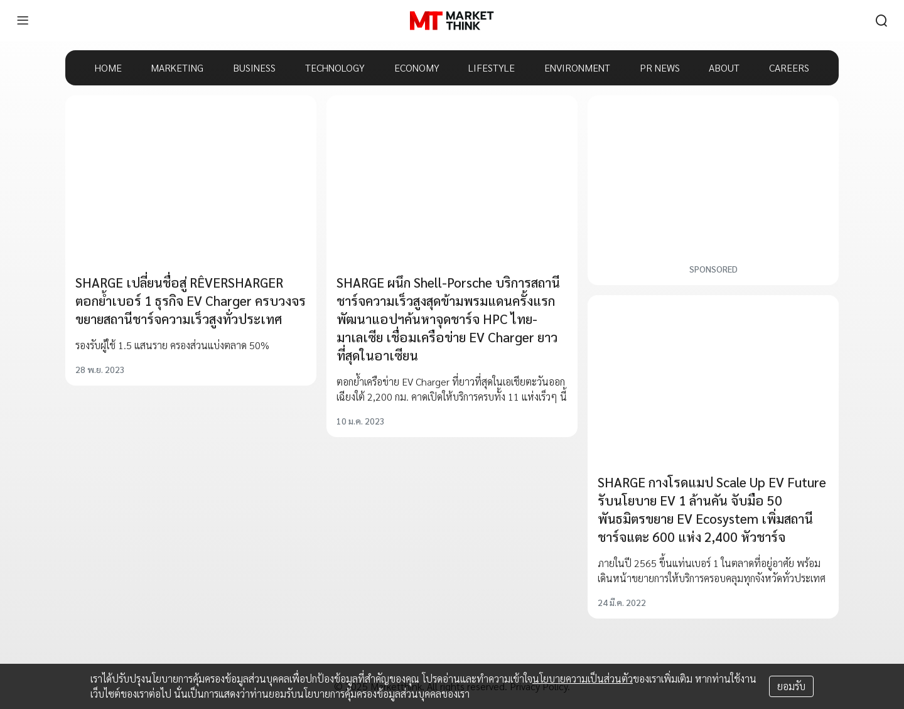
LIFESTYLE (491, 67)
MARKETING (177, 67)
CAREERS (789, 67)
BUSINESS (254, 67)
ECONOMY (416, 67)
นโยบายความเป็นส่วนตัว (582, 678)
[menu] (22, 20)
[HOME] (451, 20)
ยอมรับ (791, 686)
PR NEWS (660, 67)
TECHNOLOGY (335, 67)
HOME (108, 67)
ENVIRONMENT (577, 67)
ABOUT (724, 67)
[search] (881, 20)
